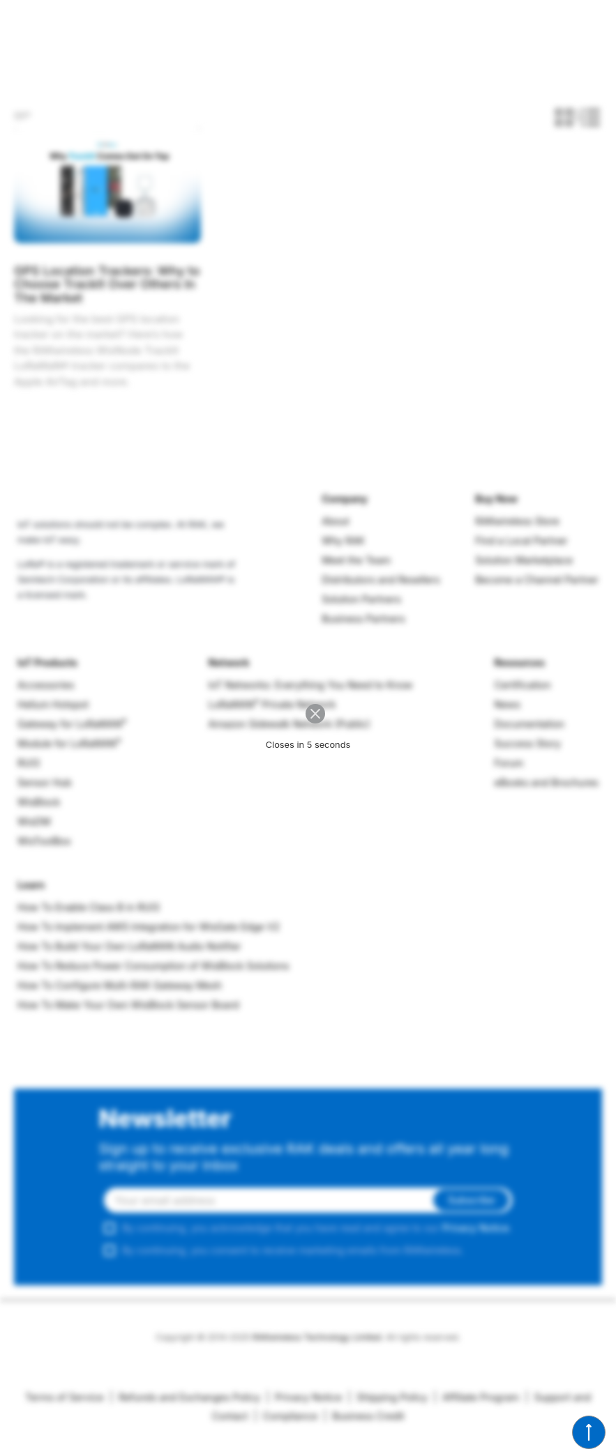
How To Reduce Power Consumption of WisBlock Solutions (153, 966)
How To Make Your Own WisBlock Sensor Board (128, 1005)
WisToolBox (44, 841)
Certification (522, 685)
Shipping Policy (388, 1397)
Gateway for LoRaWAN (72, 724)
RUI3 (28, 763)
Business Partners (363, 618)
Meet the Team (356, 560)
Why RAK (343, 540)
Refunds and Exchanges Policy (185, 1397)
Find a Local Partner (521, 540)
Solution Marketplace (524, 560)
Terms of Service (64, 1397)
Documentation (529, 724)
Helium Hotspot (53, 704)
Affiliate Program (476, 1397)
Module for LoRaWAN (69, 743)
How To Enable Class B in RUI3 (88, 907)
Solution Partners (361, 599)
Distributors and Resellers (381, 579)
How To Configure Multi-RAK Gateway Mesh (119, 985)
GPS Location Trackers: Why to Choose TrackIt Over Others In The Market (107, 284)
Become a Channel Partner (537, 579)
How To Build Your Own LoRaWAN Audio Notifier (129, 946)
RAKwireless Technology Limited (317, 1337)
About (335, 521)
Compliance (285, 1416)
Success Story (527, 743)
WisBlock (38, 802)
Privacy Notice (475, 1228)
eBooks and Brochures (546, 782)
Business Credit (364, 1416)
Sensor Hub (44, 782)
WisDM (33, 821)
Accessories (45, 685)
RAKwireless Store (517, 521)
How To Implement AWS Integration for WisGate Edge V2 (148, 927)
